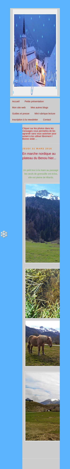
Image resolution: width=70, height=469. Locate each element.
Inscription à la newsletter (25, 119)
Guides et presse (20, 113)
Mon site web (19, 107)
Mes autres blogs (39, 107)
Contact (47, 119)
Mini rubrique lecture (45, 113)
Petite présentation (34, 101)
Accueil (16, 101)
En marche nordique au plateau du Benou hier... (39, 156)
